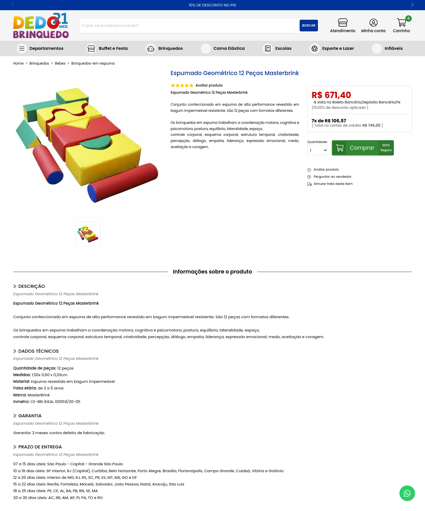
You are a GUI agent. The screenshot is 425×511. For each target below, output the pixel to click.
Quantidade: (317, 148)
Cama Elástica (229, 48)
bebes (60, 64)
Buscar (308, 25)
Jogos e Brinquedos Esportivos (332, 48)
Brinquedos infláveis (387, 48)
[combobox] (199, 25)
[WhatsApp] (407, 493)
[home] (41, 25)
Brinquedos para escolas (277, 48)
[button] (412, 5)
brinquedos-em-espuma (93, 64)
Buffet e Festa (113, 48)
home (18, 64)
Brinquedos (170, 48)
